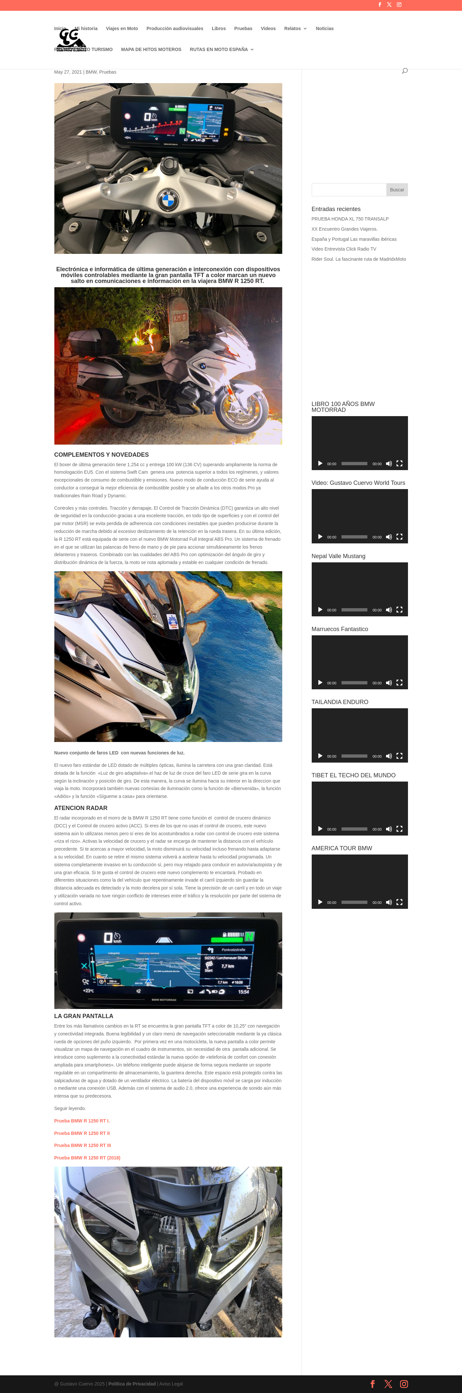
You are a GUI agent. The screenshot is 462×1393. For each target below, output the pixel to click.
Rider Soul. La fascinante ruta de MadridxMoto (359, 259)
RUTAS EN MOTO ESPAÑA (219, 49)
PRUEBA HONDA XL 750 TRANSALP (350, 218)
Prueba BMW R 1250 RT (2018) (87, 1157)
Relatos (292, 28)
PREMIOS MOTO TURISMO (83, 49)
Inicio (60, 28)
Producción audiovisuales (175, 28)
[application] (360, 443)
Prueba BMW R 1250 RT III (82, 1145)
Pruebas (243, 28)
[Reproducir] (320, 463)
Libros (219, 28)
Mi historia (86, 28)
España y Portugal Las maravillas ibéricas (354, 239)
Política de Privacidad (132, 1383)
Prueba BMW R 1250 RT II (82, 1133)
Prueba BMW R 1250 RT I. (82, 1120)
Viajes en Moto (122, 28)
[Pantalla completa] (399, 463)
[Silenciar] (389, 463)
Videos (268, 28)
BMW (91, 72)
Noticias (325, 28)
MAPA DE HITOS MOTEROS (151, 49)
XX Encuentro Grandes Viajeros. (345, 229)
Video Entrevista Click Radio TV (344, 249)
